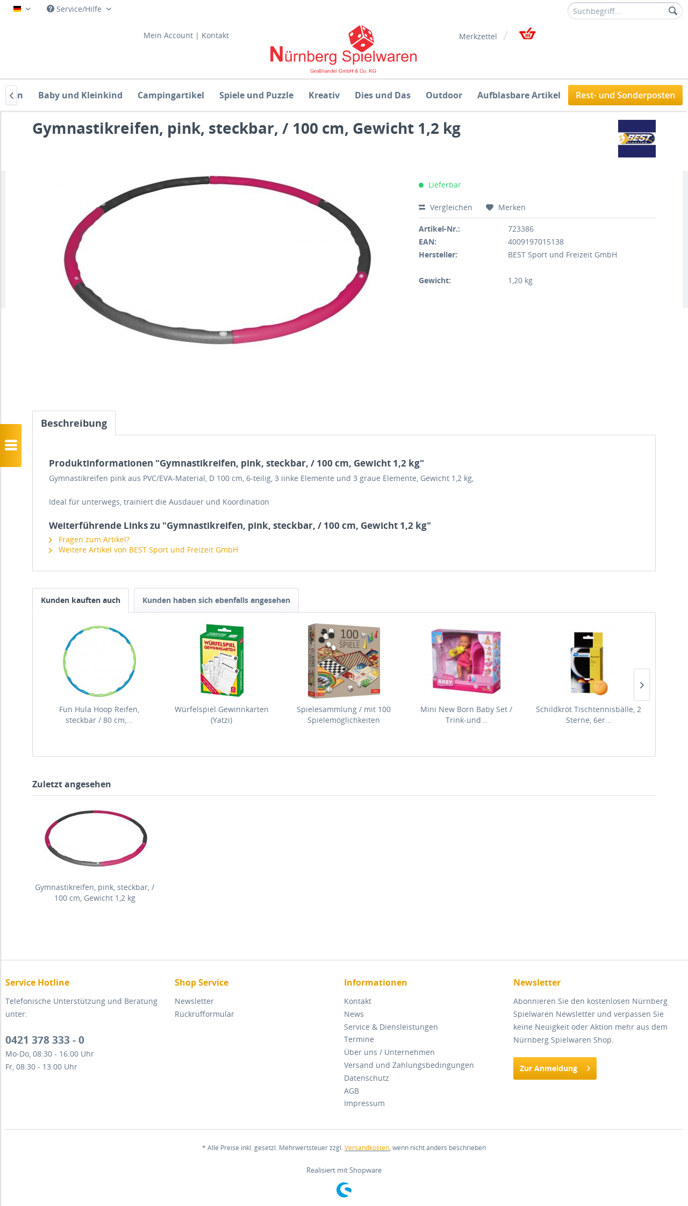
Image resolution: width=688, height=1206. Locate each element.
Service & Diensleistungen (391, 1027)
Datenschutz (366, 1078)
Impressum (364, 1103)
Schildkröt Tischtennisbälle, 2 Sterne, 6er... (588, 714)
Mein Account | (171, 35)
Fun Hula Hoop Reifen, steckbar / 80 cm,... (99, 714)
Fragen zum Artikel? (89, 539)
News (354, 1014)
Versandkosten (367, 1147)
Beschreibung (74, 423)
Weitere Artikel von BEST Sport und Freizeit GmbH (143, 549)
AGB (351, 1091)
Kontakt (215, 35)
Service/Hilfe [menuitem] (75, 9)
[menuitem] (625, 10)
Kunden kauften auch (80, 600)
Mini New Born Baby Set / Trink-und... (466, 714)
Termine (359, 1039)
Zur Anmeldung (555, 1066)
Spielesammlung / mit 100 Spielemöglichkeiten (344, 714)
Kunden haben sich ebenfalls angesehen (216, 600)
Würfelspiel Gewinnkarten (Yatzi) (222, 714)
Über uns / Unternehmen (389, 1052)
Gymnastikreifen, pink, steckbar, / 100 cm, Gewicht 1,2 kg (94, 892)
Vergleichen (445, 207)
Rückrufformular (204, 1014)
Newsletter (194, 1001)
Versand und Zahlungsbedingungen (409, 1065)
